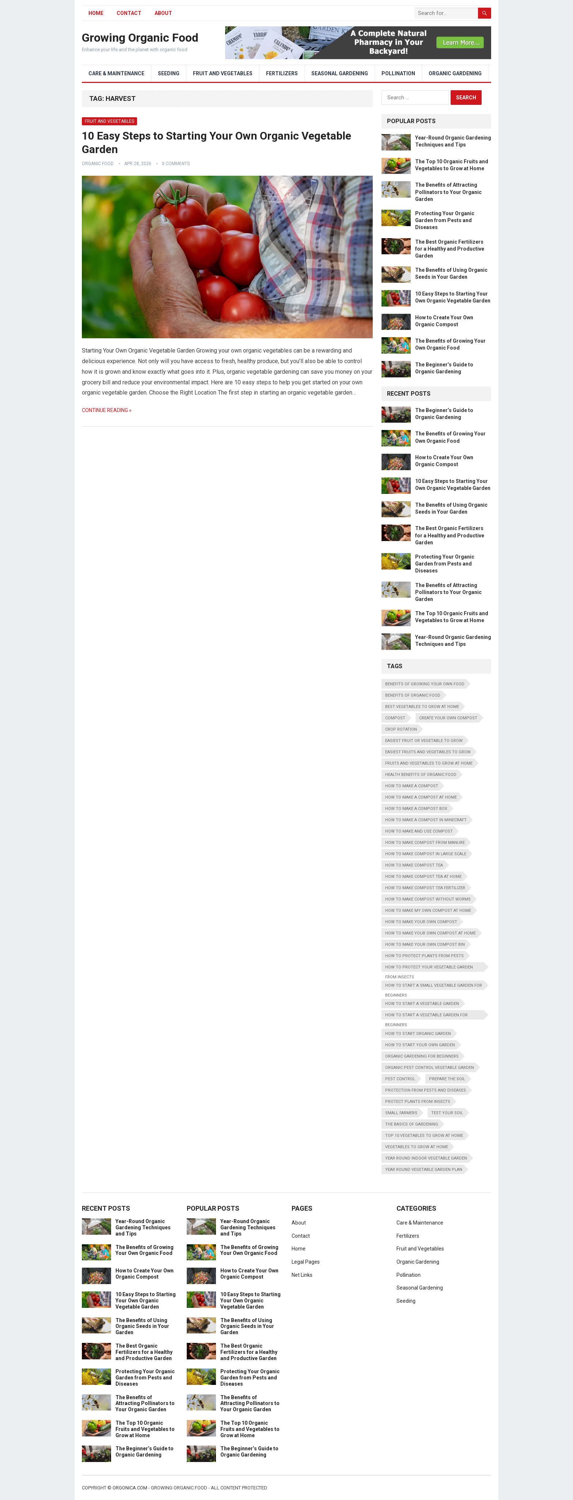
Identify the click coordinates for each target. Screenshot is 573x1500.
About (163, 13)
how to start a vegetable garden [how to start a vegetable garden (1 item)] (422, 1003)
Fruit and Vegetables (223, 73)
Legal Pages (306, 1262)
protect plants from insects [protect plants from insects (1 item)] (417, 1101)
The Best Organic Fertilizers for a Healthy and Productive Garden (449, 249)
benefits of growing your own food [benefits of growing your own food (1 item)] (424, 684)
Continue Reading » (107, 410)
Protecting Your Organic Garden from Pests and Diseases (444, 220)
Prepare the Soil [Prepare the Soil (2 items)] (447, 1079)
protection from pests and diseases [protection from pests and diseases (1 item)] (425, 1090)
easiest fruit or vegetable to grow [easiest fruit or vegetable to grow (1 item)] (424, 740)
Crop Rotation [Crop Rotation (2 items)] (401, 729)
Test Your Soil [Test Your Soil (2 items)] (447, 1113)
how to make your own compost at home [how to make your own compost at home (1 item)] (430, 933)
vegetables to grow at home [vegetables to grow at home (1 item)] (416, 1147)
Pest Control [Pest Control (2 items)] (400, 1079)
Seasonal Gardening (339, 73)
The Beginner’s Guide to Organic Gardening (144, 1452)
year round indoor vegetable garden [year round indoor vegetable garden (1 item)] (426, 1158)
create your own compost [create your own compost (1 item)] (448, 718)
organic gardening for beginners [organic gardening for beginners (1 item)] (422, 1056)
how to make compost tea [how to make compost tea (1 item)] (414, 865)
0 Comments (176, 163)
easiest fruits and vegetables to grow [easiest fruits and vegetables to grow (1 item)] (428, 752)
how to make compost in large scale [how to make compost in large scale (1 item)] (425, 854)
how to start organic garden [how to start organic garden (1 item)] (418, 1033)
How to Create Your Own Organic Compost (144, 1274)
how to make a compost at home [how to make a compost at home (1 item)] (421, 797)
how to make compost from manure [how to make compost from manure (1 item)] (425, 842)
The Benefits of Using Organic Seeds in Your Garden (142, 1326)
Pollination (398, 73)
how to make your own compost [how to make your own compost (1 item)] (421, 922)
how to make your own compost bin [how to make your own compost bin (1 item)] (425, 944)
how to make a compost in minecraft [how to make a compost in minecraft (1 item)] (426, 820)
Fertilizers (282, 73)
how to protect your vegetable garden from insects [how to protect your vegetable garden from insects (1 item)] (429, 968)
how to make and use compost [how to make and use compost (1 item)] (419, 831)
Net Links (302, 1275)
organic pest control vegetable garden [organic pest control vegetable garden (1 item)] (429, 1067)
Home (299, 1249)
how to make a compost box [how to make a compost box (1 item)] (416, 808)
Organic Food (98, 163)
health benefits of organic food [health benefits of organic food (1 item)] (420, 774)
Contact (129, 13)
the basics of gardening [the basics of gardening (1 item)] (411, 1124)
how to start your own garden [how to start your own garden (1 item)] (420, 1045)
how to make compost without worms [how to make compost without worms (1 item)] (428, 899)
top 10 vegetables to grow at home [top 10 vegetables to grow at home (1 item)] (424, 1135)
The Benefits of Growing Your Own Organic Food (144, 1250)
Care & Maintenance (116, 73)
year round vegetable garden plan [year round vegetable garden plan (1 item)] (423, 1169)
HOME (95, 13)
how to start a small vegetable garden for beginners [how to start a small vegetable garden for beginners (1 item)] (433, 986)
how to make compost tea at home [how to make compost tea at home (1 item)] (423, 876)
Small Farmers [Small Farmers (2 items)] (401, 1113)
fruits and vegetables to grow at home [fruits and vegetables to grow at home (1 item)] (429, 763)
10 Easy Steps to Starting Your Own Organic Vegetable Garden (145, 1300)
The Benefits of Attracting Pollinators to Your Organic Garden (448, 192)
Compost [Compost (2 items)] (395, 718)
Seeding (168, 73)
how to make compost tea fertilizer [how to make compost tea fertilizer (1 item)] (425, 888)
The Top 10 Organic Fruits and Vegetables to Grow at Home (145, 1429)
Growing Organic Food (140, 37)
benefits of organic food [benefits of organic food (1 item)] (412, 695)
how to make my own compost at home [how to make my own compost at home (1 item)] (428, 910)
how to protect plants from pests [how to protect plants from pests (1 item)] (424, 955)
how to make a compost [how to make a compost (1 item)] (411, 786)
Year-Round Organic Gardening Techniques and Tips (143, 1227)
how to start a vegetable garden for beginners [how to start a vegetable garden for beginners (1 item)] (426, 1016)
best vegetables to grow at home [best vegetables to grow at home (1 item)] (422, 706)
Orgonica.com (130, 1488)
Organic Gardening (455, 73)
